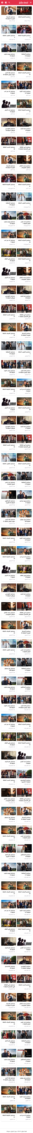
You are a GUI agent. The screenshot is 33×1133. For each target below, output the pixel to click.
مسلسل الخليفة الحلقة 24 (9, 558)
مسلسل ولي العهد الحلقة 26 (9, 260)
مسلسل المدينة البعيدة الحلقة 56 (10, 18)
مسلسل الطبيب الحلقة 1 (9, 651)
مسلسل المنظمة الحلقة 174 (10, 353)
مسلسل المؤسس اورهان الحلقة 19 (10, 297)
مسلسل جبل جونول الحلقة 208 (10, 669)
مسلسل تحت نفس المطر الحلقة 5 (25, 651)
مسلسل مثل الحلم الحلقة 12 (10, 1042)
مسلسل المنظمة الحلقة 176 (25, 55)
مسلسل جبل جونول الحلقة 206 (25, 1079)
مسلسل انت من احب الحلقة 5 (25, 558)
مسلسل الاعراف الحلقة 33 (9, 837)
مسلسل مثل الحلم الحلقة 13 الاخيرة (10, 856)
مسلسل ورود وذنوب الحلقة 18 (9, 1060)
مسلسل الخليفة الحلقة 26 (24, 260)
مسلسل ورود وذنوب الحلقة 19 (9, 874)
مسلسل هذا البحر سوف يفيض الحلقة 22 (24, 372)
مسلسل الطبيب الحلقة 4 (24, 204)
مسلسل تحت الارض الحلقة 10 (10, 111)
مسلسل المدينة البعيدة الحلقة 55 (10, 167)
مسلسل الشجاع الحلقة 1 (24, 18)
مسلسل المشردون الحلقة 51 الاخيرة (25, 781)
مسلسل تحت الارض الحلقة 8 (10, 409)
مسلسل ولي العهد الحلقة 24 (9, 744)
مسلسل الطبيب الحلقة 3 (24, 353)
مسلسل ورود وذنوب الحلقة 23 (9, 55)
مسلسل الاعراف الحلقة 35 (9, 632)
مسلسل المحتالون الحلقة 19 (25, 1060)
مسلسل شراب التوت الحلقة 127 (25, 911)
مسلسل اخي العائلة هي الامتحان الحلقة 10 (24, 446)
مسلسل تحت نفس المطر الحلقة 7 (25, 223)
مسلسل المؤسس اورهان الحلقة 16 (25, 967)
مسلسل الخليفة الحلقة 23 (24, 744)
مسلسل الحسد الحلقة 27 (9, 316)
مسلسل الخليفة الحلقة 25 (9, 390)
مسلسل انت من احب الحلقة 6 (25, 390)
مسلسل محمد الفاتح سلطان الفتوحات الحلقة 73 (25, 279)
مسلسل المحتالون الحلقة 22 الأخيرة (10, 502)
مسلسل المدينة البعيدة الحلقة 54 (25, 334)
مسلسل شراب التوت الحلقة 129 (25, 539)
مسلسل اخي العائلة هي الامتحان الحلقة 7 (9, 986)
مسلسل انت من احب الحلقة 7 (9, 241)
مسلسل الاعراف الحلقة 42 (24, 74)
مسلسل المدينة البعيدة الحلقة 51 (10, 1004)
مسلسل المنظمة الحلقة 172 (25, 669)
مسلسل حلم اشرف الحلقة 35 (10, 762)
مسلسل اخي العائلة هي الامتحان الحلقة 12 (24, 148)
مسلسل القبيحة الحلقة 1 (9, 185)
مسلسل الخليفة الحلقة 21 (9, 1116)
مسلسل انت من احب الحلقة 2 (25, 1116)
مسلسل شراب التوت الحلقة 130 (9, 372)
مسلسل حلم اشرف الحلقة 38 (25, 297)
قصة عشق (24, 1131)
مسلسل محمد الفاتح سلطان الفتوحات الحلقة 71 (9, 800)
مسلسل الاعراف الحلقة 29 (9, 1098)
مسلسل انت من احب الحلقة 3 (9, 911)
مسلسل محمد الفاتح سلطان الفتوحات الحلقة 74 (25, 168)
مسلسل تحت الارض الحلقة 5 (25, 949)
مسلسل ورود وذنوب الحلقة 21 (25, 502)
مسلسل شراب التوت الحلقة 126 (25, 1098)
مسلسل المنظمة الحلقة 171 (25, 874)
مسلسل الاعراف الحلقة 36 (9, 539)
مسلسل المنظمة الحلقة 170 (25, 1042)
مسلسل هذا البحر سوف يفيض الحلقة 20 (24, 707)
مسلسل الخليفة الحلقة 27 (24, 111)
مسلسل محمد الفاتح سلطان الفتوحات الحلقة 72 (9, 614)
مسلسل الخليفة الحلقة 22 (24, 930)
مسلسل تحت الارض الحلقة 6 (25, 762)
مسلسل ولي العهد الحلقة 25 (25, 576)
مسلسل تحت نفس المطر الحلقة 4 (25, 837)
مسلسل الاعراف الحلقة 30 (9, 1023)
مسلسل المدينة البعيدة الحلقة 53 (25, 632)
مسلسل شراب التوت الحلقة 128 (9, 707)
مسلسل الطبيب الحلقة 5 (9, 36)
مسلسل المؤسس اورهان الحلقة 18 (10, 427)
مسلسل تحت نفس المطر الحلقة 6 (10, 483)
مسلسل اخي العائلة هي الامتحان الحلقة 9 (24, 613)
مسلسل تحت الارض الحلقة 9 (10, 278)
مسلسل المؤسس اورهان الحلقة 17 (10, 595)
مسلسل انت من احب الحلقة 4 (9, 725)
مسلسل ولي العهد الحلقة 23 (9, 930)
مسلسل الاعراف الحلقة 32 (24, 893)
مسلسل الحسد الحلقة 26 (9, 446)
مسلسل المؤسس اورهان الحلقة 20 (10, 129)
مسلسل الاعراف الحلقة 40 (24, 241)
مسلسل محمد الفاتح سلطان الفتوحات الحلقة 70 (25, 1005)
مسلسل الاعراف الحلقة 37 (24, 465)
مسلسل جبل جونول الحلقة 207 (10, 818)
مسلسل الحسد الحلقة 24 (24, 986)
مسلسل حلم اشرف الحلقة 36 (25, 595)
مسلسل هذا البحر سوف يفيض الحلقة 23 (9, 74)
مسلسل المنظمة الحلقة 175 (10, 204)
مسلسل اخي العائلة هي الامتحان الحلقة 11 (24, 316)
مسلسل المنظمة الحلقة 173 (25, 483)
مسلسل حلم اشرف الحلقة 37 (25, 427)
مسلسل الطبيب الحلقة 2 (9, 465)
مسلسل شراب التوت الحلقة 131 (25, 92)
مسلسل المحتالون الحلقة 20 (25, 856)
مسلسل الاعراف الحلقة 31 (9, 893)
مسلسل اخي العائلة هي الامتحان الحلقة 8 (24, 800)
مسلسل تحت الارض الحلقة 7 (10, 576)
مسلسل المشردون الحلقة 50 (10, 967)
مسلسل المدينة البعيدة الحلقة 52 (25, 818)
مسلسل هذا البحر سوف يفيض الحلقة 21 (9, 520)
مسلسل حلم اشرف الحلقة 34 (10, 949)
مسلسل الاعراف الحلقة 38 (24, 409)
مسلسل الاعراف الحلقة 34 (24, 725)
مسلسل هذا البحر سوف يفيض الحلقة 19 (9, 1079)
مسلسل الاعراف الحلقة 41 (24, 185)
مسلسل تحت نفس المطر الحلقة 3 (25, 1023)
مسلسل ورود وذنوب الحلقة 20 (9, 688)
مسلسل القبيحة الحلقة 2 (24, 36)
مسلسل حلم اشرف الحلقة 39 (25, 129)
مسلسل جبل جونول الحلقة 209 (25, 520)
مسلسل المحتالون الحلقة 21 (25, 688)
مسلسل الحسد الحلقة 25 (9, 781)
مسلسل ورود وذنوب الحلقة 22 (9, 223)
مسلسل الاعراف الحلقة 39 (9, 334)
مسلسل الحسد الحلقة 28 (9, 148)
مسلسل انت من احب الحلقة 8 (9, 92)
